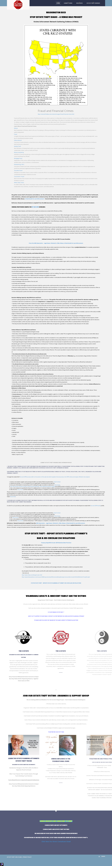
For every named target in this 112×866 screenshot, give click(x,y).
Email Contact (57, 482)
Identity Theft (17, 146)
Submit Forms (68, 3)
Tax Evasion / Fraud (19, 176)
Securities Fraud (18, 170)
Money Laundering (19, 152)
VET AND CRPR (35, 207)
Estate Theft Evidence (93, 3)
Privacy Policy (27, 857)
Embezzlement (18, 140)
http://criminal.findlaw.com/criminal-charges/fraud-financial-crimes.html (56, 114)
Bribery (16, 128)
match (96, 505)
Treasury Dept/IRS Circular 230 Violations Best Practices (56, 542)
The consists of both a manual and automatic (32, 486)
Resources (79, 3)
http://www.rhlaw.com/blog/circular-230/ (32, 575)
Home (58, 3)
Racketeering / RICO (19, 164)
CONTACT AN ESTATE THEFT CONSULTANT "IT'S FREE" (56, 821)
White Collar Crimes (19, 182)
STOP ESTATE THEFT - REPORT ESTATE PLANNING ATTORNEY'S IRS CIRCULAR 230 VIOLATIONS (56, 583)
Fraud (15, 134)
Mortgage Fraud (18, 158)
